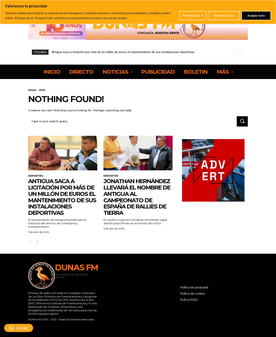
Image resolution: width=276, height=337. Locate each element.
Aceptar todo (256, 15)
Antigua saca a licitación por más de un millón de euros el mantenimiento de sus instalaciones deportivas (123, 52)
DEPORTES (35, 175)
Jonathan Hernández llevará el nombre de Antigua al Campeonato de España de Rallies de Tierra (136, 197)
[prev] (235, 52)
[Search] (242, 121)
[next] (241, 52)
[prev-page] (30, 241)
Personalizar (191, 15)
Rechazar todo (224, 15)
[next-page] (37, 241)
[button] (18, 328)
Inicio (32, 90)
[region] (138, 12)
